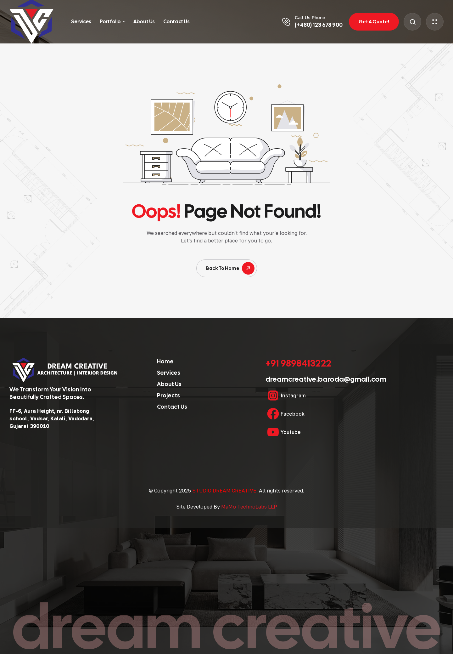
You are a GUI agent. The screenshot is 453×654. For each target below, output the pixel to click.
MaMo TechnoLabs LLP (249, 506)
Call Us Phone (310, 17)
